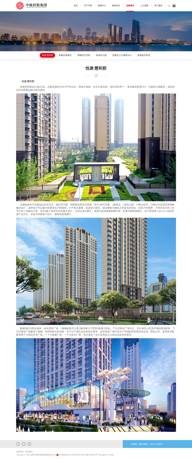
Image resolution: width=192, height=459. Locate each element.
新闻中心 (102, 6)
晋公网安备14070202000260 (70, 455)
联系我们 (29, 452)
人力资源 (144, 6)
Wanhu (111, 455)
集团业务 (116, 6)
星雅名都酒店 (65, 55)
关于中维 (88, 6)
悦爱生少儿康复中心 (122, 55)
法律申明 (20, 452)
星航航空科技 (143, 55)
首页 (76, 6)
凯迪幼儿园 (101, 55)
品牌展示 (130, 6)
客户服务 (158, 6)
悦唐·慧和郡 (47, 55)
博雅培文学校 (83, 55)
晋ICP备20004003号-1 (90, 455)
